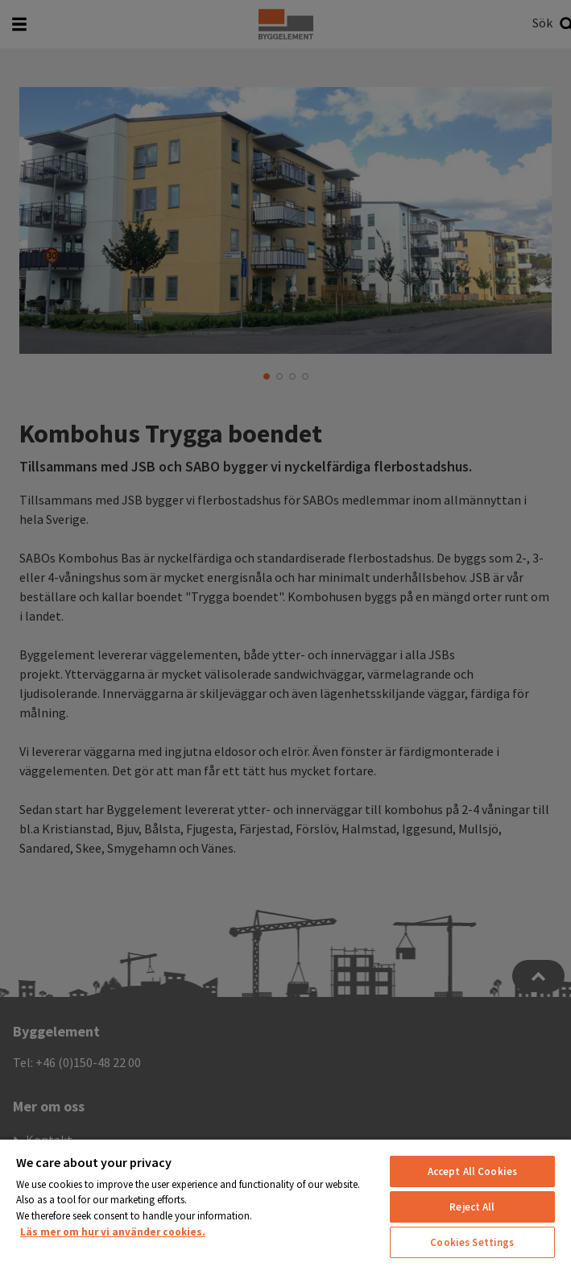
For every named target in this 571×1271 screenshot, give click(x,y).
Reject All (471, 1207)
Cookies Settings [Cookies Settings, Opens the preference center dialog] (472, 1242)
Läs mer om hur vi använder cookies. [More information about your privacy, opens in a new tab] (112, 1232)
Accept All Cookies (472, 1171)
